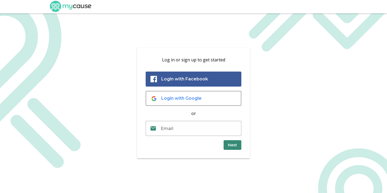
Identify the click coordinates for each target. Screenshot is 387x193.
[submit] (232, 145)
